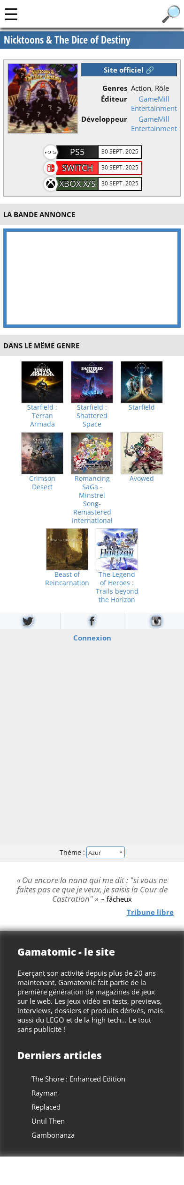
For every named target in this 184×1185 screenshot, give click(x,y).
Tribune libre (150, 912)
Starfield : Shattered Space (92, 415)
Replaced (46, 1106)
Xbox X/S (77, 183)
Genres (114, 88)
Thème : (92, 851)
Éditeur (114, 98)
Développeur (104, 119)
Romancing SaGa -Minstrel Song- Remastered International (92, 499)
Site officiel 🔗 (129, 69)
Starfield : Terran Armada (42, 415)
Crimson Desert (42, 482)
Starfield (142, 407)
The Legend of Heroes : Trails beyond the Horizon (117, 587)
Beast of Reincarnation (67, 578)
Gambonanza (53, 1135)
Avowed (142, 478)
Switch (77, 167)
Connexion (92, 637)
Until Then (48, 1121)
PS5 (77, 151)
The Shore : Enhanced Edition (78, 1078)
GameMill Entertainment (154, 103)
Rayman (44, 1092)
